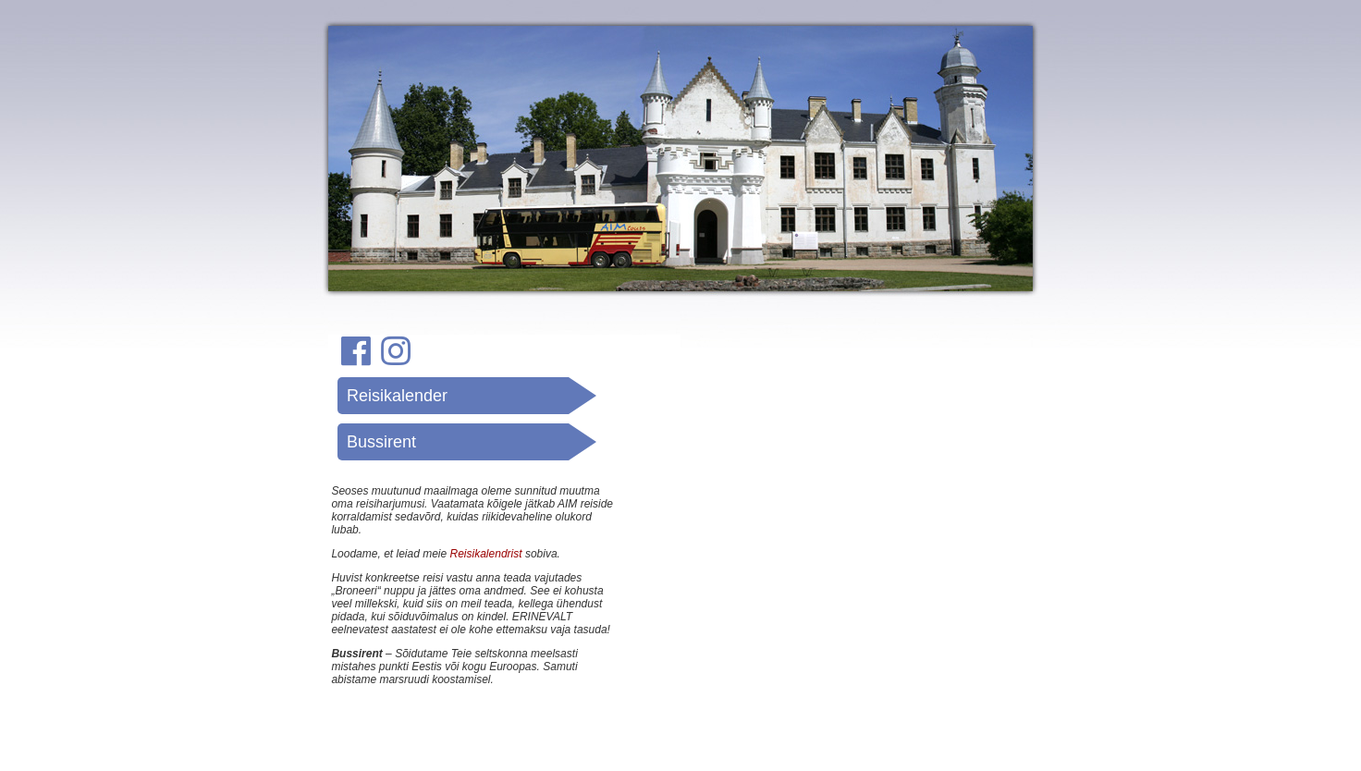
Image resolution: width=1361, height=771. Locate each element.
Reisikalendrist (486, 553)
